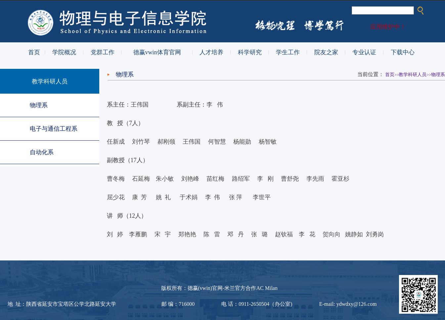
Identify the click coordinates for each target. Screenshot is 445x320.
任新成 (116, 141)
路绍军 (241, 178)
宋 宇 (163, 234)
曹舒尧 (290, 178)
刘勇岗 (375, 234)
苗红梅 (215, 178)
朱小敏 (165, 178)
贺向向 (331, 234)
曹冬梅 (116, 178)
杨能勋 (246, 141)
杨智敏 (268, 141)
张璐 (259, 234)
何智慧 (217, 141)
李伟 (214, 104)
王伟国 (140, 104)
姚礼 (163, 197)
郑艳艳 (187, 234)
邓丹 (235, 234)
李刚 (265, 178)
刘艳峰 (190, 178)
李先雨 (315, 178)
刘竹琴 (141, 141)
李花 (308, 234)
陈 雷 (212, 234)
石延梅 (141, 178)
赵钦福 (284, 234)
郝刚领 (166, 141)
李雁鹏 (138, 234)
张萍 (236, 197)
